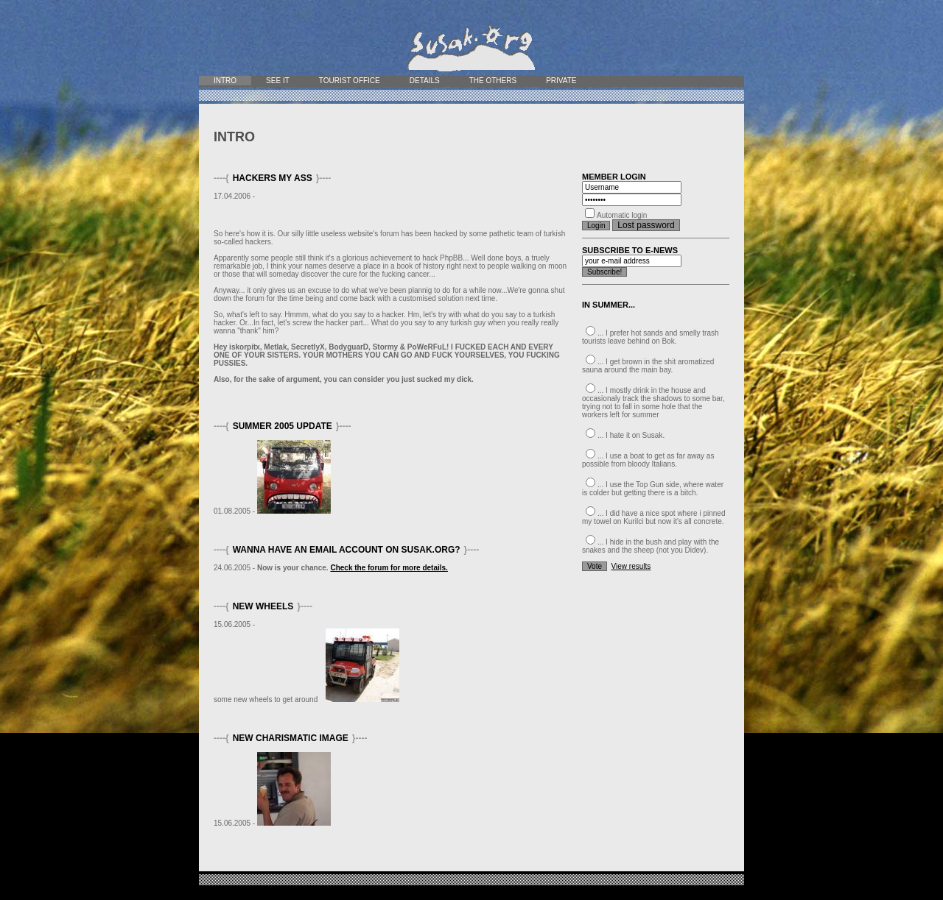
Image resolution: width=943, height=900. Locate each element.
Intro (225, 81)
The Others (492, 81)
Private (561, 81)
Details (425, 81)
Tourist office (349, 81)
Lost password (645, 225)
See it (278, 81)
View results (631, 566)
